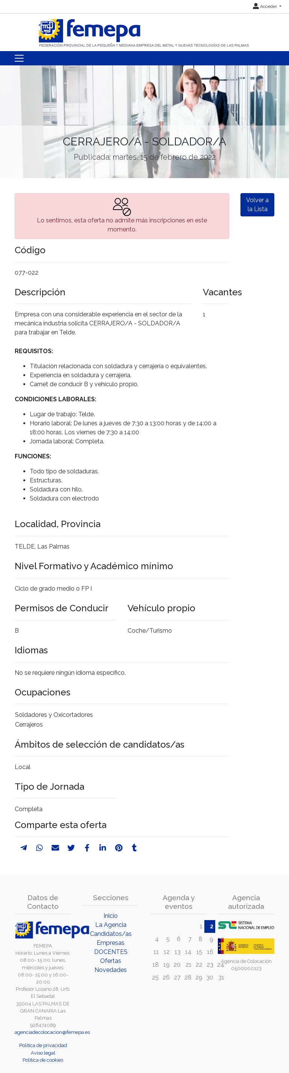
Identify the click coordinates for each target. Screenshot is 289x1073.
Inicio (110, 915)
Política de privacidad (43, 1045)
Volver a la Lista (257, 204)
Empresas (111, 942)
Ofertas (110, 960)
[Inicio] (144, 29)
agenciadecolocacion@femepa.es (52, 1032)
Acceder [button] (265, 6)
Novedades (110, 969)
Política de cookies (43, 1060)
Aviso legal (43, 1053)
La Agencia (110, 924)
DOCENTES (111, 951)
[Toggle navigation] (19, 58)
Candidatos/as (111, 933)
